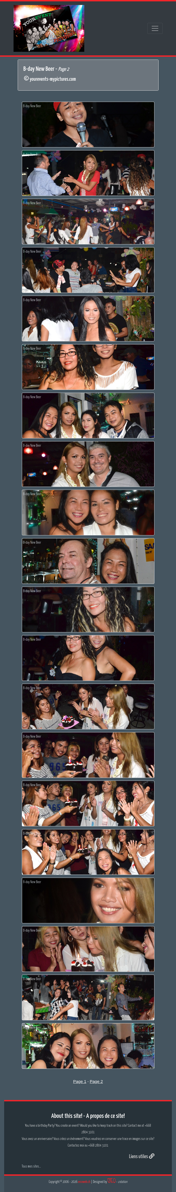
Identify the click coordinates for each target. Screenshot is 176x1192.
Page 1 (79, 1081)
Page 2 (96, 1081)
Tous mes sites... (31, 1166)
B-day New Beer (32, 106)
